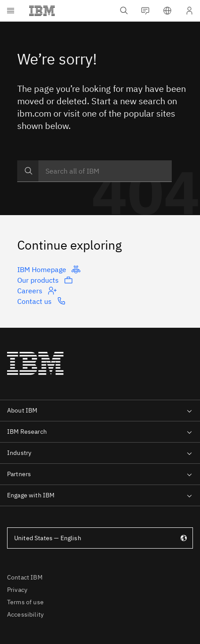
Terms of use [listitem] (25, 602)
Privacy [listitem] (17, 590)
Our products (45, 280)
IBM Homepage (48, 269)
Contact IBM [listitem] (24, 577)
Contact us (41, 300)
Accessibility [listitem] (25, 614)
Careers (37, 290)
